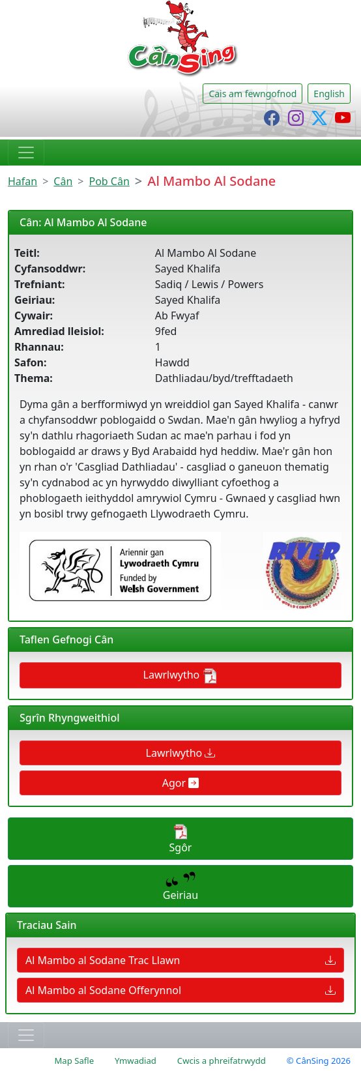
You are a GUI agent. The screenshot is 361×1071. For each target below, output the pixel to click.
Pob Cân (109, 181)
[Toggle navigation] (26, 152)
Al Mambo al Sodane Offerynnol (180, 990)
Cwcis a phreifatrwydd (221, 1060)
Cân (62, 181)
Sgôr (180, 839)
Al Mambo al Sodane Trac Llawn (180, 960)
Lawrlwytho (180, 676)
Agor (180, 783)
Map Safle (74, 1060)
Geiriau (180, 887)
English (329, 93)
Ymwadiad (135, 1060)
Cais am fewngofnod (252, 93)
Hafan (22, 181)
